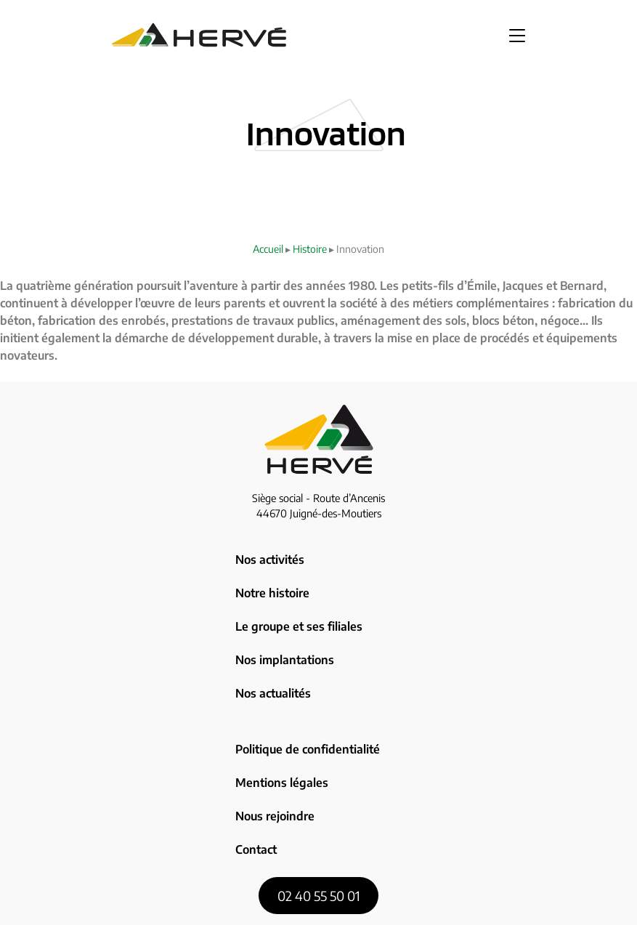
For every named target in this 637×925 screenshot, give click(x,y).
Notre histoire (271, 574)
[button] (517, 34)
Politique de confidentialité (304, 681)
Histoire (310, 249)
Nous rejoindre (273, 723)
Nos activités (268, 553)
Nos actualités (271, 637)
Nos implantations (282, 617)
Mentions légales (278, 702)
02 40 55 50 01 (318, 784)
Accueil (268, 249)
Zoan (432, 903)
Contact (255, 745)
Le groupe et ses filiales (294, 596)
